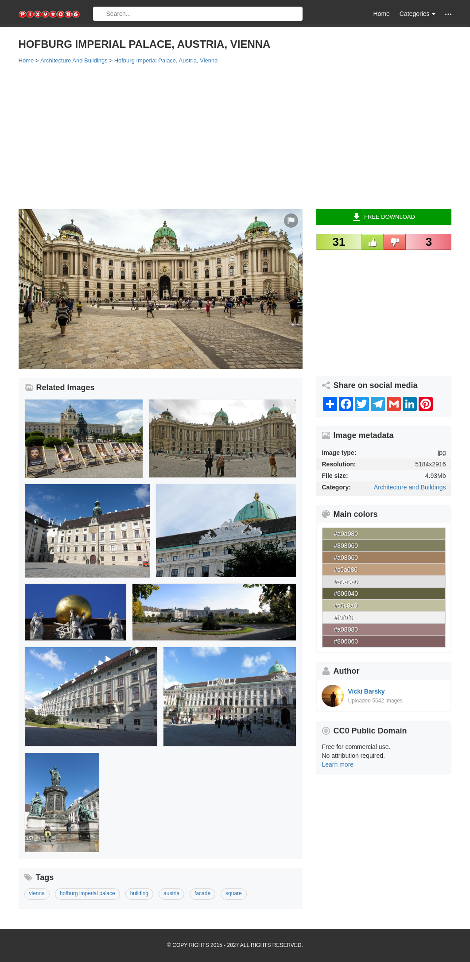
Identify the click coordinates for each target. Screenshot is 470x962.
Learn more (338, 764)
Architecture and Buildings (410, 487)
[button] (448, 14)
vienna (37, 893)
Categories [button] (418, 13)
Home (381, 13)
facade (202, 893)
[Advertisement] (235, 136)
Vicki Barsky (366, 691)
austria (171, 893)
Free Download (384, 217)
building (139, 893)
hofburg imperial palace (87, 893)
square (233, 893)
